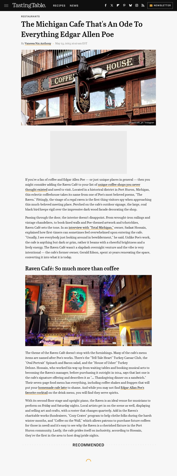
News (74, 5)
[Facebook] (105, 6)
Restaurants (30, 16)
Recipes (59, 5)
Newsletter (160, 5)
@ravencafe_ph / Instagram (141, 123)
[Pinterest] (124, 6)
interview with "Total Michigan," (91, 227)
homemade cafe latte (52, 387)
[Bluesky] (130, 6)
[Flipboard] (118, 6)
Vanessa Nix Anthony (38, 43)
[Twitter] (112, 6)
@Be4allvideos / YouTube (138, 343)
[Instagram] (136, 6)
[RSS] (143, 6)
